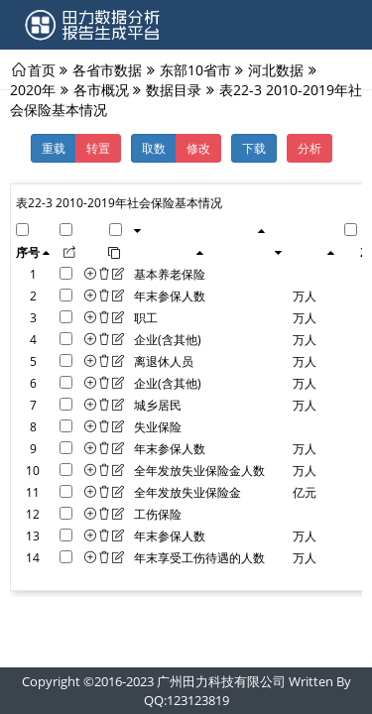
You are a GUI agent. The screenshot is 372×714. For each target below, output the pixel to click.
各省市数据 (107, 69)
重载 (53, 148)
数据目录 (173, 89)
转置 (98, 148)
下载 (254, 148)
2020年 (33, 89)
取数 (154, 148)
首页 (42, 69)
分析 (309, 148)
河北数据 (276, 69)
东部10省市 (195, 69)
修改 (198, 148)
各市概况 (101, 89)
